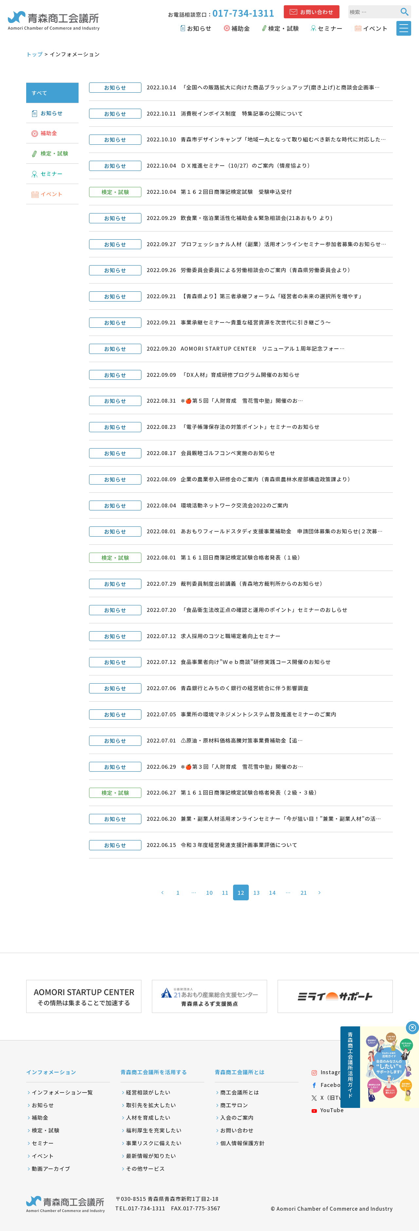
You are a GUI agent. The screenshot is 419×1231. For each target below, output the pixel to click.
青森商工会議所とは (240, 1072)
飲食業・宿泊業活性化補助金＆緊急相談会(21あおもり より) (257, 218)
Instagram (330, 1072)
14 (272, 892)
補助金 (240, 28)
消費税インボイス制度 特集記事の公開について (242, 113)
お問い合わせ (317, 12)
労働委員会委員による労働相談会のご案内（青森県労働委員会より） (267, 270)
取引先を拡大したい (151, 1105)
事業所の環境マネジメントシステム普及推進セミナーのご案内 (259, 714)
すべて (39, 93)
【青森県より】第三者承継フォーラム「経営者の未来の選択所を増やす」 (272, 296)
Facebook (330, 1085)
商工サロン (234, 1105)
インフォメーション (51, 1072)
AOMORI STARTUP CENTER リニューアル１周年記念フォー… (263, 348)
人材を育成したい (148, 1117)
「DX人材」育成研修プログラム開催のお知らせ (240, 374)
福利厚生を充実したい (154, 1130)
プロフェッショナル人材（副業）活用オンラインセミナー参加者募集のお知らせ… (283, 244)
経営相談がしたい (148, 1092)
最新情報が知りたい (151, 1156)
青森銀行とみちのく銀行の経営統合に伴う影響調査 (245, 688)
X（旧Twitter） (337, 1097)
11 (225, 892)
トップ (34, 54)
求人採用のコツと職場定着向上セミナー (231, 636)
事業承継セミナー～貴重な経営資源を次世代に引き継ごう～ (256, 322)
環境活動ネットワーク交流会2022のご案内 (234, 505)
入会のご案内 (237, 1117)
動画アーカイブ (51, 1168)
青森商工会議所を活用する (153, 1072)
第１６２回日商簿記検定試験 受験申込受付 (236, 191)
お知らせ (199, 28)
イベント (375, 28)
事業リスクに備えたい (154, 1143)
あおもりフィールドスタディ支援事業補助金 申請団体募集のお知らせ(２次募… (282, 531)
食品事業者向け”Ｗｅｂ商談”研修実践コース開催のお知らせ (256, 662)
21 (304, 892)
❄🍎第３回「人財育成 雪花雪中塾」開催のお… (242, 766)
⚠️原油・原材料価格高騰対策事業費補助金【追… (242, 740)
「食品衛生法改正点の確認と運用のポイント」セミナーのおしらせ (264, 610)
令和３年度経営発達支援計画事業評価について (239, 845)
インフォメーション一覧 (62, 1092)
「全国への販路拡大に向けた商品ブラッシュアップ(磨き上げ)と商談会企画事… (280, 87)
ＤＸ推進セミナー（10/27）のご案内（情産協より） (247, 165)
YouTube (328, 1110)
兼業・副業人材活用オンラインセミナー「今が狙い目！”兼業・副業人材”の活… (281, 818)
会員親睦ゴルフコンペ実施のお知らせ (228, 453)
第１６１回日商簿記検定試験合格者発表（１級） (242, 557)
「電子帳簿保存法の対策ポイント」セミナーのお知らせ (250, 427)
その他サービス (145, 1168)
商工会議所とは (239, 1092)
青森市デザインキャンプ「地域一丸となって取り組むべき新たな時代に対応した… (283, 139)
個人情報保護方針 (242, 1143)
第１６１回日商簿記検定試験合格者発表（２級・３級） (250, 792)
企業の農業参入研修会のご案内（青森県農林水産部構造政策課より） (267, 479)
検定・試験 (283, 28)
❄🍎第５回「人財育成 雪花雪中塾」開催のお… (242, 400)
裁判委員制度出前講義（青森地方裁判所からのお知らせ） (253, 583)
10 (209, 892)
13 (256, 892)
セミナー (330, 28)
